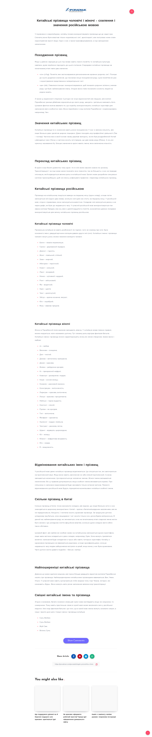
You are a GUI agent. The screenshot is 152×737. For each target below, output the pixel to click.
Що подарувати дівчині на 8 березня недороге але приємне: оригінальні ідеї (46, 717)
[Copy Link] (76, 664)
